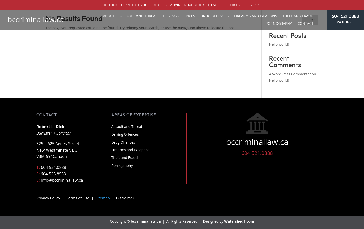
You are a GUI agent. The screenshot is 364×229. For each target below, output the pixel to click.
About (109, 16)
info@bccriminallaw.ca (62, 180)
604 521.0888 (345, 16)
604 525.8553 (53, 174)
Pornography (279, 24)
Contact (305, 24)
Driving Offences (179, 16)
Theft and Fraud (297, 16)
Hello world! (279, 44)
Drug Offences (214, 16)
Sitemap (103, 197)
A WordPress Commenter (290, 74)
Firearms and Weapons (255, 16)
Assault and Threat (138, 16)
